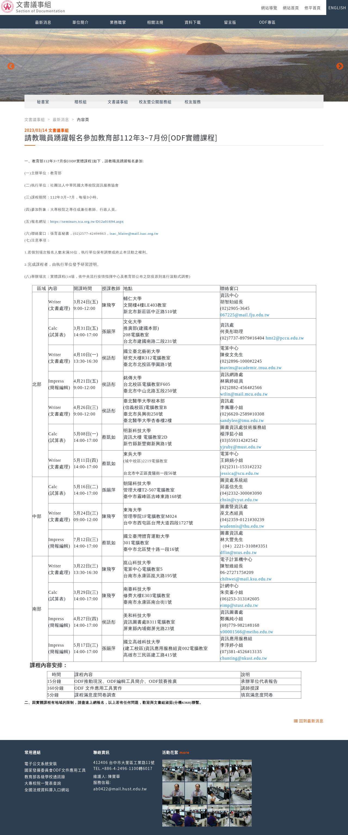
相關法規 (155, 22)
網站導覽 (269, 7)
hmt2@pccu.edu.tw (285, 338)
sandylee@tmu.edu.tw (242, 420)
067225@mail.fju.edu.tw (245, 315)
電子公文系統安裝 (40, 763)
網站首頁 (291, 7)
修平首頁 (312, 7)
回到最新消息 (309, 720)
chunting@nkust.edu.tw (244, 658)
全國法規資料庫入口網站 (46, 789)
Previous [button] (9, 65)
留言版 (230, 22)
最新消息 (43, 22)
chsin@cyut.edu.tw (239, 499)
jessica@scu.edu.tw (239, 473)
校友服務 (193, 101)
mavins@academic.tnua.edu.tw (251, 367)
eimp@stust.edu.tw (239, 605)
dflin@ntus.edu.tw (238, 552)
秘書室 (43, 101)
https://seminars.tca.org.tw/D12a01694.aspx (87, 221)
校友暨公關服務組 (155, 101)
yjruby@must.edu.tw (241, 447)
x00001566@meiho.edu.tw (247, 631)
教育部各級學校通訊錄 (44, 776)
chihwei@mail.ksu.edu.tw (246, 579)
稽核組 (80, 101)
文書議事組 (118, 101)
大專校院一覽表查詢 (42, 783)
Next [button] (338, 65)
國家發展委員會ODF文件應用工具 (55, 770)
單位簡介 (80, 22)
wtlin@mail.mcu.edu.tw (244, 394)
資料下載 (193, 22)
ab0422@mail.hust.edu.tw (120, 788)
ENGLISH (337, 7)
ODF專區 (267, 22)
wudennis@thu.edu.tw (242, 526)
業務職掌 (118, 22)
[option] (174, 65)
